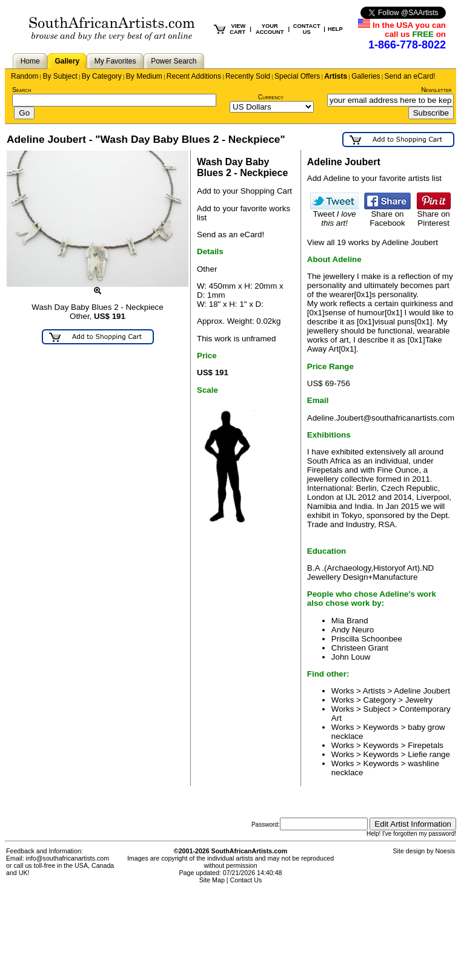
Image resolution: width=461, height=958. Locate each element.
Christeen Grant (359, 647)
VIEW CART (237, 29)
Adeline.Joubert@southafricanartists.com (380, 417)
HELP (335, 29)
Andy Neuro (352, 629)
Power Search (173, 61)
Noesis (445, 851)
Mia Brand (349, 620)
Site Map (212, 880)
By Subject (59, 76)
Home (30, 61)
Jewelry (419, 699)
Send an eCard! (410, 76)
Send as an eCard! (230, 234)
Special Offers (297, 76)
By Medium (144, 76)
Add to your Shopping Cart (244, 190)
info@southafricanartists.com (68, 858)
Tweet (334, 215)
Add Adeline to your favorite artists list (374, 178)
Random (24, 76)
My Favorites (115, 61)
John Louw (350, 656)
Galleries (365, 76)
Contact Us (246, 880)
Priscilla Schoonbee (366, 638)
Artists (335, 76)
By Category (102, 76)
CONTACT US (306, 29)
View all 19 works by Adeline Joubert (372, 242)
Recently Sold (247, 76)
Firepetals (425, 745)
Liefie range (429, 754)
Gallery (67, 61)
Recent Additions (194, 76)
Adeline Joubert (422, 690)
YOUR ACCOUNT (270, 29)
